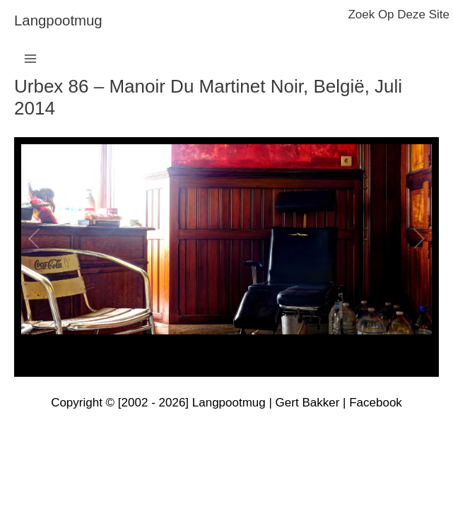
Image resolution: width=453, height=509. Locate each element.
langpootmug (58, 20)
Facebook (375, 402)
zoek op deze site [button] (398, 14)
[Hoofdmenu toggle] (30, 58)
